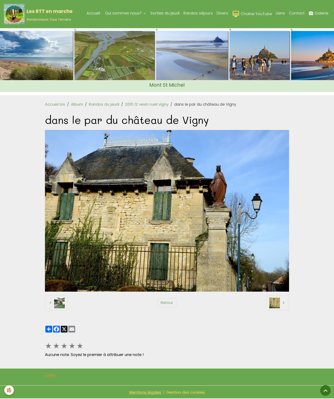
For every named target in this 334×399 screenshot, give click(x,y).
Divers (222, 13)
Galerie (318, 13)
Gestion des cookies (185, 392)
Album (77, 104)
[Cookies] (9, 390)
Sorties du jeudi (165, 13)
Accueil (93, 13)
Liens (280, 13)
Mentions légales (145, 392)
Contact (297, 13)
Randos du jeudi (104, 104)
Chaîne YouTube (252, 14)
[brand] (38, 14)
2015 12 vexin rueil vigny (146, 104)
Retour (167, 302)
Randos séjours (198, 13)
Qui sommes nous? (123, 13)
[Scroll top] (325, 390)
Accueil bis (55, 104)
